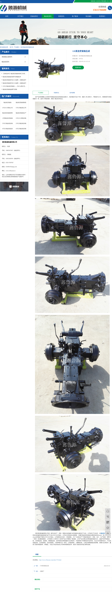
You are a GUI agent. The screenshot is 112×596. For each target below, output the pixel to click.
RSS (108, 1)
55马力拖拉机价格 (7, 123)
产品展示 (16, 47)
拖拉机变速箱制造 (21, 102)
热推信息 (93, 1)
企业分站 (98, 1)
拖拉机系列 (47, 16)
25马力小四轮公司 (7, 107)
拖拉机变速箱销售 (7, 113)
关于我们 (20, 16)
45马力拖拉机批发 (7, 128)
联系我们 (102, 16)
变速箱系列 (34, 16)
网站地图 (103, 1)
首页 (6, 16)
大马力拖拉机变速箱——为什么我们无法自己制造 (15, 86)
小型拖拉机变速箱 (7, 118)
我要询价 (78, 67)
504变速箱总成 (44, 565)
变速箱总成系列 (7, 57)
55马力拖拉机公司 (21, 107)
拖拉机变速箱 (7, 102)
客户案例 (75, 16)
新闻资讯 (61, 16)
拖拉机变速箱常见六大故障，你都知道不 (14, 80)
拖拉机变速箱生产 (21, 113)
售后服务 (89, 16)
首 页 (11, 47)
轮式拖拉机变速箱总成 (27, 47)
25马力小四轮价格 (21, 118)
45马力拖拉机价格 (21, 128)
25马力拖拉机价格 (21, 123)
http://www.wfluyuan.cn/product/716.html (50, 560)
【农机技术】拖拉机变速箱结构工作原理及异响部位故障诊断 (15, 73)
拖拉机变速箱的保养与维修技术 (12, 76)
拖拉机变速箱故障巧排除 (10, 89)
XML (110, 1)
